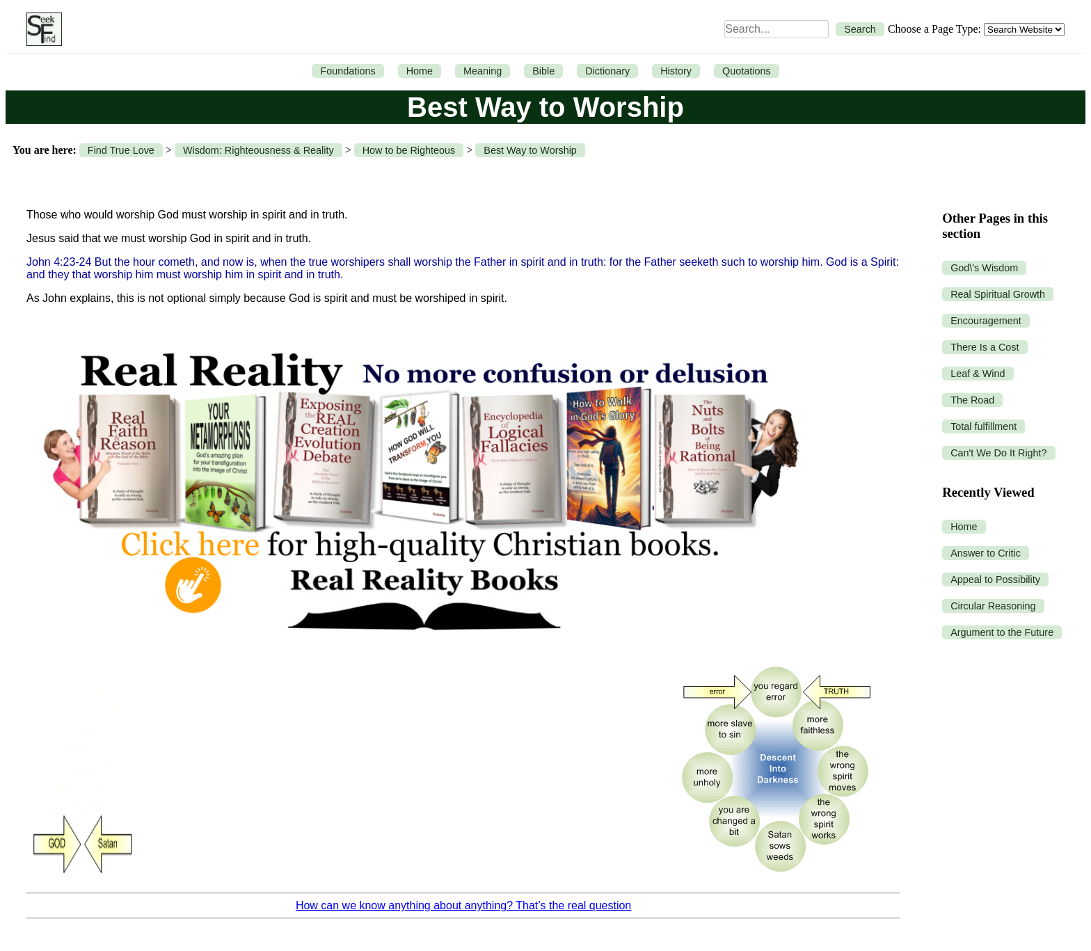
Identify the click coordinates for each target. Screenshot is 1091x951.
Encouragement (985, 320)
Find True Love (121, 150)
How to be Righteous (409, 150)
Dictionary (607, 71)
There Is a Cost (984, 347)
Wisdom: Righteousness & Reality (258, 150)
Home (419, 71)
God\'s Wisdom (984, 267)
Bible (543, 71)
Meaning (482, 71)
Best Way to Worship (530, 150)
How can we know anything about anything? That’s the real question (463, 905)
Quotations (746, 71)
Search (860, 29)
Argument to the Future (1001, 632)
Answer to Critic (985, 553)
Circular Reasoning (992, 606)
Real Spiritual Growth (997, 294)
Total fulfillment (983, 426)
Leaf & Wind (977, 373)
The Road (972, 400)
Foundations (347, 71)
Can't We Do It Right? (998, 452)
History (676, 71)
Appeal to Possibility (995, 579)
